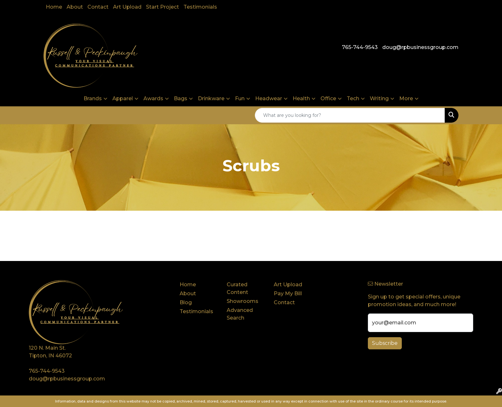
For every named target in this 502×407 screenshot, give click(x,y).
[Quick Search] (350, 115)
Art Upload (127, 7)
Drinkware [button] (211, 98)
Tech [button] (353, 98)
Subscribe (385, 343)
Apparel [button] (122, 98)
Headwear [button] (268, 98)
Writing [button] (379, 98)
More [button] (406, 98)
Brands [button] (93, 98)
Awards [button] (153, 98)
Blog (186, 302)
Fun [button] (240, 98)
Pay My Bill (288, 293)
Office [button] (328, 98)
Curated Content (237, 288)
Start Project (162, 7)
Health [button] (301, 98)
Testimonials (200, 7)
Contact (98, 7)
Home (54, 7)
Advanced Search (240, 314)
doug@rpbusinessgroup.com (420, 47)
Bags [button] (180, 98)
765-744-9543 (360, 47)
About (75, 7)
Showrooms (242, 301)
